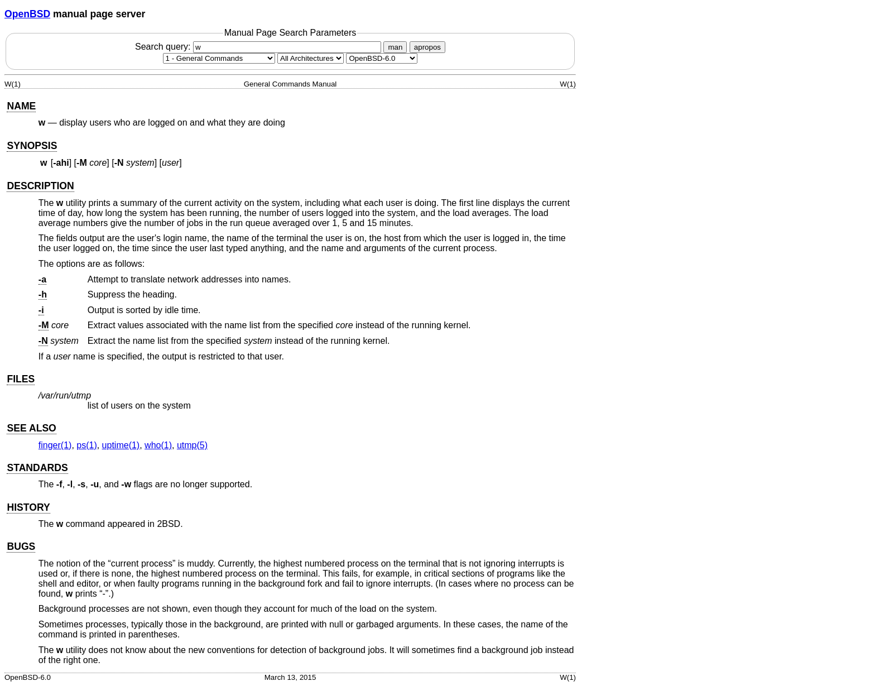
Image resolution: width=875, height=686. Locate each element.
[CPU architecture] (310, 58)
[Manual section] (219, 58)
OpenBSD (27, 14)
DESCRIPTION (40, 185)
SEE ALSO (31, 428)
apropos (427, 47)
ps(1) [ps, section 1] (86, 445)
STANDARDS (37, 467)
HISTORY (28, 507)
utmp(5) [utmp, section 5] (192, 445)
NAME (21, 106)
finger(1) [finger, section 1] (55, 445)
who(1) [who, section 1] (158, 445)
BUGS (21, 546)
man (395, 47)
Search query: (259, 46)
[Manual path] (381, 58)
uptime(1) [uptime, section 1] (121, 445)
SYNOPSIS (32, 145)
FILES (21, 379)
